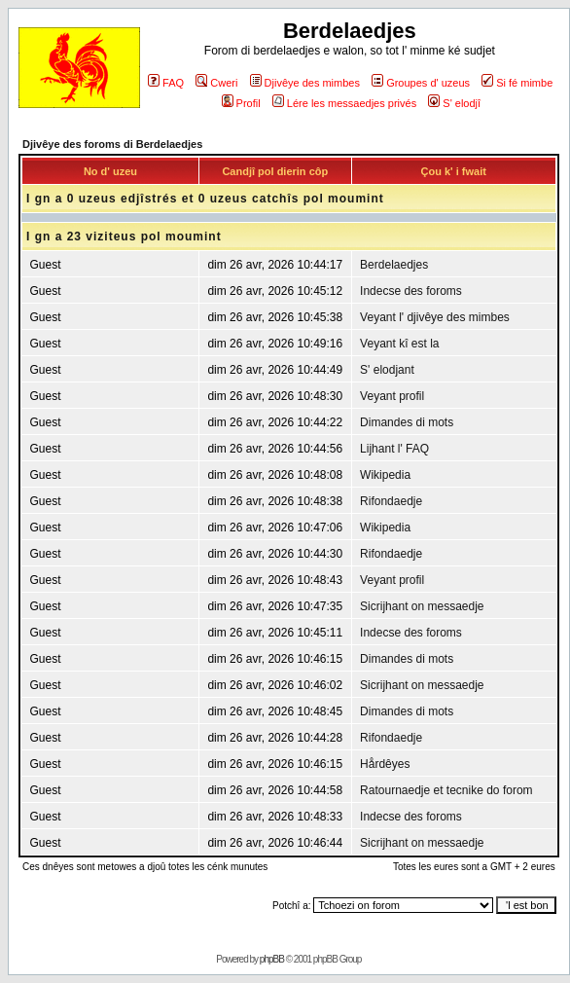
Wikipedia (385, 475)
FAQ (166, 83)
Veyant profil (392, 396)
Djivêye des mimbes (305, 83)
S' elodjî (454, 103)
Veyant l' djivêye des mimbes (435, 317)
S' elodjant (387, 370)
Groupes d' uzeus (421, 83)
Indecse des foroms (411, 291)
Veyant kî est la (399, 343)
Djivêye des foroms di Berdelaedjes (112, 144)
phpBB (272, 959)
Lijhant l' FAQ (394, 448)
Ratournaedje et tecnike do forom (446, 790)
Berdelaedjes (394, 265)
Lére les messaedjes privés (344, 103)
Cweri (216, 83)
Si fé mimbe (516, 83)
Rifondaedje (391, 501)
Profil (241, 103)
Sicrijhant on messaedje (421, 606)
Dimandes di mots (406, 422)
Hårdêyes (385, 764)
